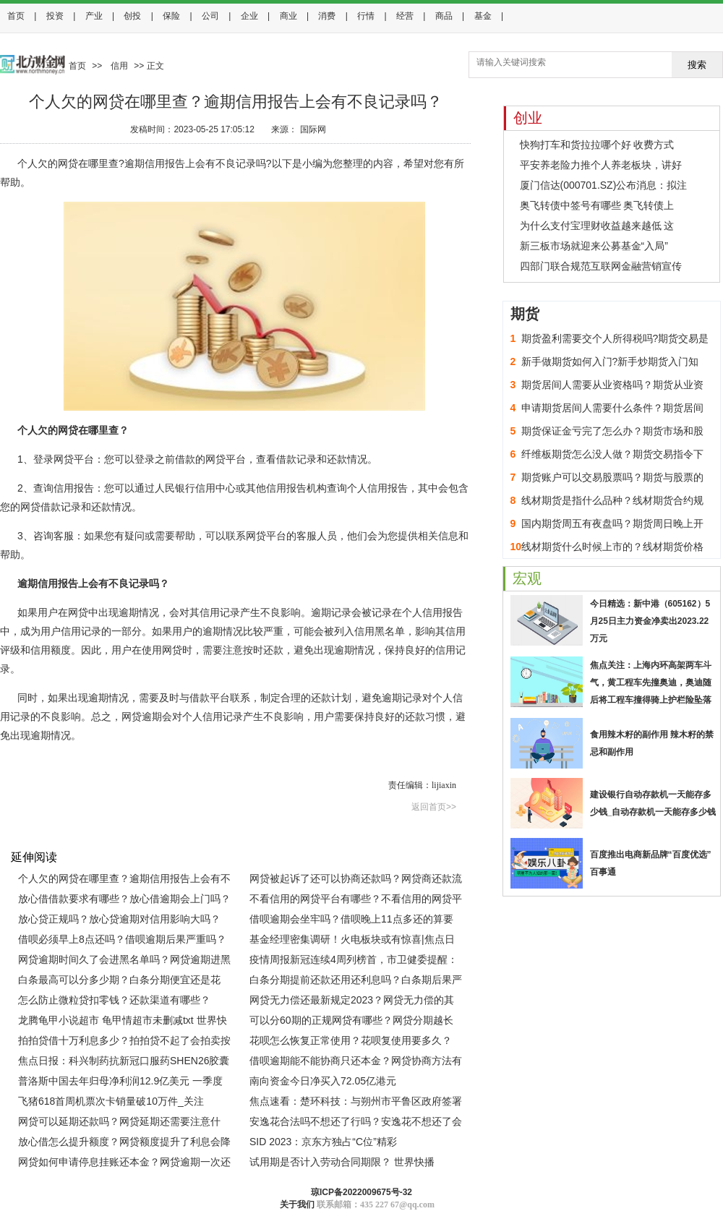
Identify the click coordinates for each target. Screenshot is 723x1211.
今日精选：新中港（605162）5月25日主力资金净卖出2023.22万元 (650, 621)
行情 (366, 16)
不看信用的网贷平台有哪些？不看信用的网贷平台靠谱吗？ (355, 901)
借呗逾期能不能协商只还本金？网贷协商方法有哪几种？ (355, 1063)
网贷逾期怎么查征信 (280, 826)
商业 (288, 16)
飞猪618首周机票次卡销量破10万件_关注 (111, 1101)
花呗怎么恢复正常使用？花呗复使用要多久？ (350, 1040)
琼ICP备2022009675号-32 (361, 1192)
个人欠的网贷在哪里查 (71, 826)
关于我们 (297, 1204)
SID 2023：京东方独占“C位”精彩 (323, 1141)
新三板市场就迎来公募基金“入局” (594, 246)
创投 (132, 16)
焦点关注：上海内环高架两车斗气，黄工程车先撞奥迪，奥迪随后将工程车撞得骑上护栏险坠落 (650, 682)
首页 (16, 16)
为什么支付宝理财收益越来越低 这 (597, 225)
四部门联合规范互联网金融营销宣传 (601, 266)
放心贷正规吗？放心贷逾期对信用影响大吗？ (119, 919)
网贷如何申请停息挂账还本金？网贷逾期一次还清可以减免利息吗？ (124, 1164)
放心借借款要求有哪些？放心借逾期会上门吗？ (124, 898)
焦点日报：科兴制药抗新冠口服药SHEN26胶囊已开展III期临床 (123, 1063)
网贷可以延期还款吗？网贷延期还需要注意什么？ (119, 1123)
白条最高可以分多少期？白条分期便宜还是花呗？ (119, 982)
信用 (119, 66)
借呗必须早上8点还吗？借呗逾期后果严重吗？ (122, 939)
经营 (405, 16)
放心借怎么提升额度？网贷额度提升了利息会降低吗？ (124, 1144)
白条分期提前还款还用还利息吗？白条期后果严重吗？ (355, 982)
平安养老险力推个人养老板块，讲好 (601, 165)
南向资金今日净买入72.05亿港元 (322, 1081)
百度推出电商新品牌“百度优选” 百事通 (650, 863)
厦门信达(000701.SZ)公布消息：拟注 (604, 185)
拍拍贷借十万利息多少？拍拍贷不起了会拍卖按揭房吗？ (124, 1042)
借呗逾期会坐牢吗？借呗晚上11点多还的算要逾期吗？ (351, 921)
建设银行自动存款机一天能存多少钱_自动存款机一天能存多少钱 (653, 803)
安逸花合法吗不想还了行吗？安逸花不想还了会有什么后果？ (355, 1123)
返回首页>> (433, 807)
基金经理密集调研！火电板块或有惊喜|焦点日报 (352, 941)
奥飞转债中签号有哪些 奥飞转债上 (597, 205)
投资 (55, 16)
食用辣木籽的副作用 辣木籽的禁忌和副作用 (652, 743)
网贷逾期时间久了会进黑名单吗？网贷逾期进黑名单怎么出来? (124, 962)
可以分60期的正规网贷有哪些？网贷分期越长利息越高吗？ (351, 1022)
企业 (249, 16)
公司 (210, 16)
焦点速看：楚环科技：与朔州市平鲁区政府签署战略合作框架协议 (355, 1103)
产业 (94, 16)
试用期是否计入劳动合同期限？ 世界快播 (342, 1162)
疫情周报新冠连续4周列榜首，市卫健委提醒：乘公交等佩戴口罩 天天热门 (353, 962)
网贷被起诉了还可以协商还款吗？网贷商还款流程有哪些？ (355, 881)
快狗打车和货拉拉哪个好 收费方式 (597, 144)
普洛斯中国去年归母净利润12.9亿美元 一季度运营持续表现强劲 (120, 1083)
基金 (483, 16)
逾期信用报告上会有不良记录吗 (178, 826)
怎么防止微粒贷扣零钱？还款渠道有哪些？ (114, 1000)
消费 (326, 16)
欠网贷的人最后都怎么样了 (374, 826)
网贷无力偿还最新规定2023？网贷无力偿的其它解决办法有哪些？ (351, 1002)
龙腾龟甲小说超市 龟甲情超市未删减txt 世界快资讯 (122, 1022)
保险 (171, 16)
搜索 (697, 64)
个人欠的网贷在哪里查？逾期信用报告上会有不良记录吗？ (124, 881)
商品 (444, 16)
